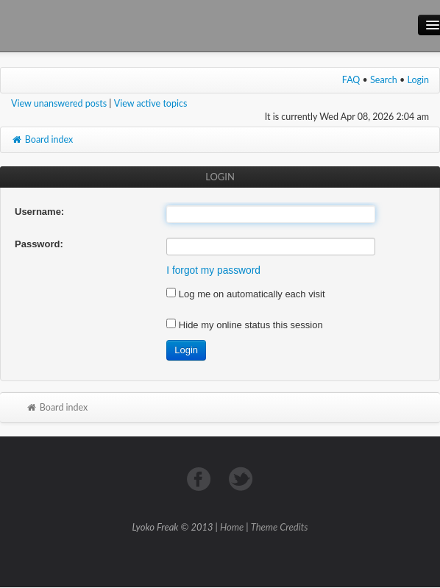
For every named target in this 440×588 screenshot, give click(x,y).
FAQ (351, 79)
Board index (42, 139)
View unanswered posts (59, 103)
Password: (39, 243)
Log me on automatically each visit (245, 294)
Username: (39, 211)
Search (383, 79)
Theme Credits (279, 527)
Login (419, 79)
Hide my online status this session (244, 324)
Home (232, 527)
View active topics (151, 103)
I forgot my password (213, 270)
